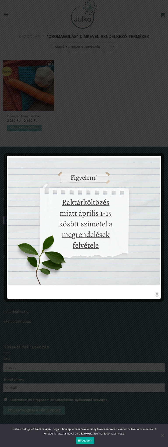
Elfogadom (85, 440)
